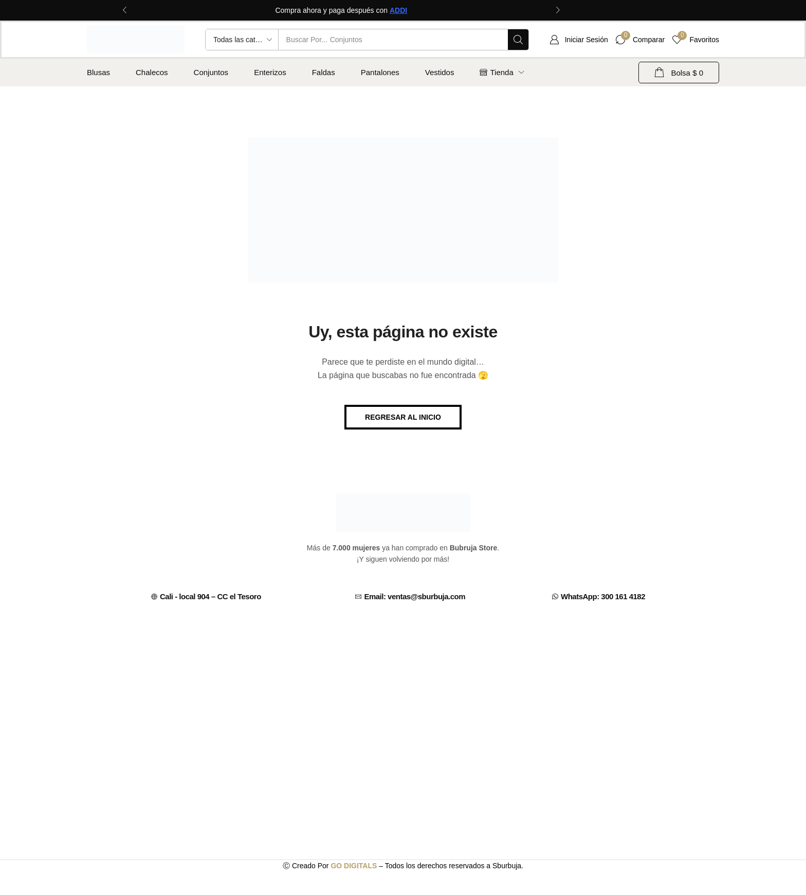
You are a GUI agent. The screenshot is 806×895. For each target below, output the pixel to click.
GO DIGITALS (354, 866)
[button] (578, 39)
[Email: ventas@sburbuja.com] (358, 597)
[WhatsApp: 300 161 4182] (555, 597)
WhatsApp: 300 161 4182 (603, 596)
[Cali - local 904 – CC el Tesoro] (154, 597)
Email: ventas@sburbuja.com (414, 596)
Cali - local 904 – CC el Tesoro (210, 596)
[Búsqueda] (518, 39)
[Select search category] (242, 39)
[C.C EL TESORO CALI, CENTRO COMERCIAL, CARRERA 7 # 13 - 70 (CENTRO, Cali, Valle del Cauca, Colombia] (403, 692)
